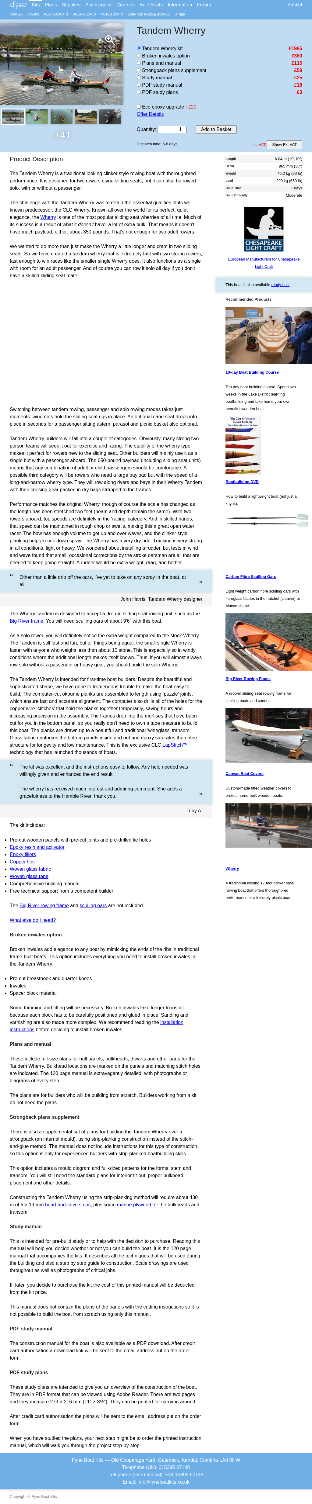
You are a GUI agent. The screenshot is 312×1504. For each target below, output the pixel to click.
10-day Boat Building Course (252, 372)
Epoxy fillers (23, 854)
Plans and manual (159, 63)
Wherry (48, 217)
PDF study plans (157, 92)
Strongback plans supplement (171, 70)
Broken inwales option (163, 55)
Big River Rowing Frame (248, 678)
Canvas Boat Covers (244, 773)
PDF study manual (159, 85)
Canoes (16, 14)
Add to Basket (216, 129)
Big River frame (26, 621)
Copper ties (22, 861)
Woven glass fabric (30, 869)
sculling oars (93, 905)
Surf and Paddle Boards (149, 14)
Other (180, 14)
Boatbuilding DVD (242, 481)
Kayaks (33, 14)
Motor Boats (112, 14)
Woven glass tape (29, 876)
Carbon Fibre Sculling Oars (250, 576)
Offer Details (150, 114)
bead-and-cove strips (67, 1204)
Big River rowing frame (44, 905)
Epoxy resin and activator (37, 847)
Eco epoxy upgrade (160, 106)
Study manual (154, 77)
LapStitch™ (175, 745)
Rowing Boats (56, 14)
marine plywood (134, 1204)
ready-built (280, 284)
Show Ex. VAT (284, 144)
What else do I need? (33, 920)
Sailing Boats (84, 14)
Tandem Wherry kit (160, 48)
